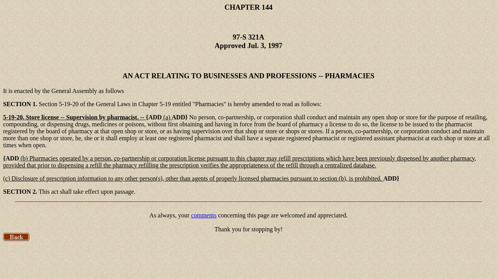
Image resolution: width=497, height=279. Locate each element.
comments (204, 215)
